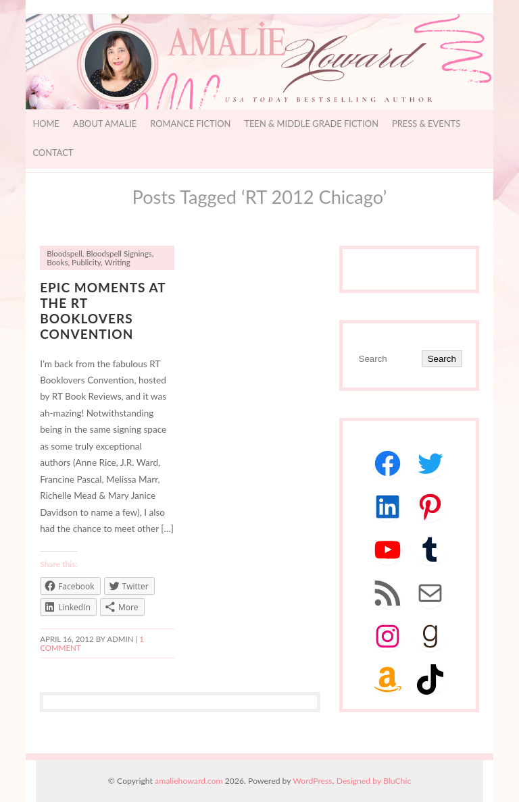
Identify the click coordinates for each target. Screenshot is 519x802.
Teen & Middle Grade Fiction (311, 123)
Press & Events (426, 123)
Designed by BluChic (374, 781)
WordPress (312, 781)
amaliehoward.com (188, 781)
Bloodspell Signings (118, 253)
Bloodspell (64, 253)
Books (57, 262)
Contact (52, 152)
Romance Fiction (190, 123)
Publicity (86, 262)
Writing (117, 262)
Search (442, 359)
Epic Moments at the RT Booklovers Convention (103, 310)
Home (45, 123)
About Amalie (105, 123)
